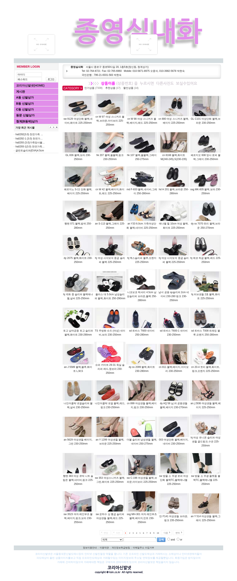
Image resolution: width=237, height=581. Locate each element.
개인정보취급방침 (121, 547)
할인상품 (131, 88)
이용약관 (104, 547)
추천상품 (113, 88)
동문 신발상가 (25, 115)
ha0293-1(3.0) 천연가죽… (30, 146)
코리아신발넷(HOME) (30, 85)
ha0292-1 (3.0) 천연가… (29, 138)
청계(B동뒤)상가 (27, 121)
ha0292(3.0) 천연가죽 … (29, 134)
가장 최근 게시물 (25, 127)
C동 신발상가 (25, 109)
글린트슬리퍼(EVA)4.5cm (29, 150)
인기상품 (94, 88)
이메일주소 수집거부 (143, 547)
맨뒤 (177, 532)
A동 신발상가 (25, 97)
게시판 (20, 91)
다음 (166, 532)
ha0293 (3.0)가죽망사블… (30, 142)
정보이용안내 (90, 547)
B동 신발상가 (25, 103)
